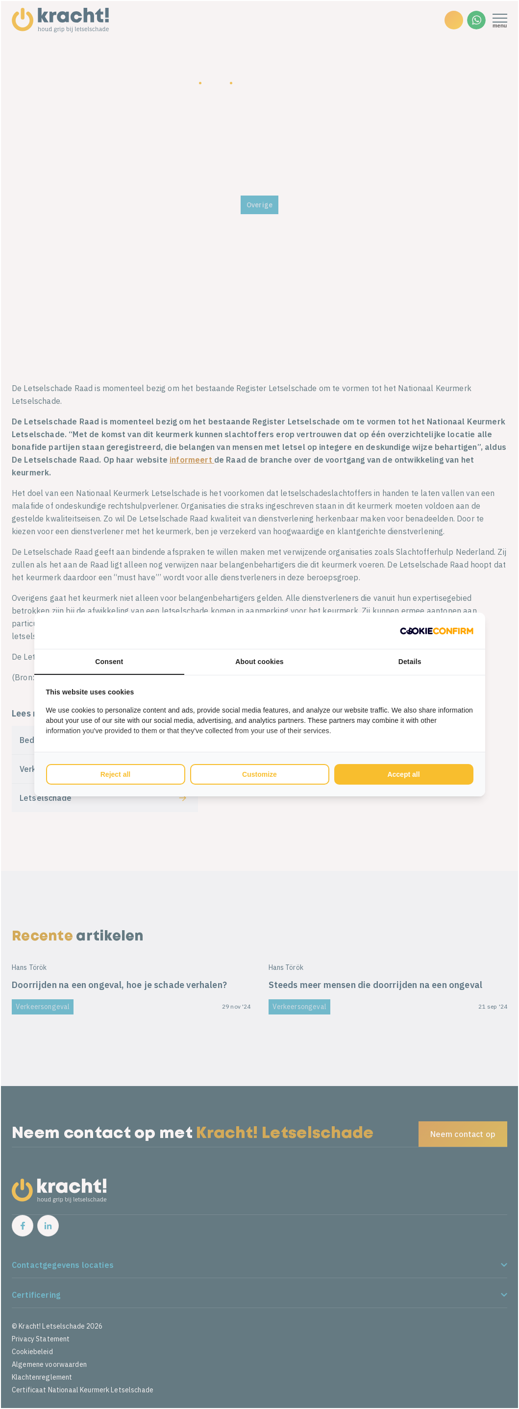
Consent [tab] (109, 662)
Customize (259, 774)
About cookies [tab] (259, 662)
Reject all (115, 774)
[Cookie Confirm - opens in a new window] (436, 630)
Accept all (403, 774)
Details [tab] (409, 662)
